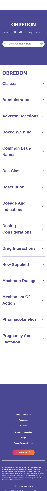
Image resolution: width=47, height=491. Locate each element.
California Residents (18, 481)
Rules (27, 484)
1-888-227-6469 (25, 474)
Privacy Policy (17, 484)
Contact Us (21, 440)
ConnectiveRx (35, 484)
